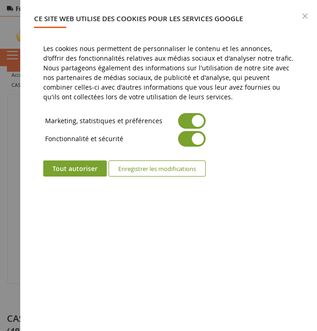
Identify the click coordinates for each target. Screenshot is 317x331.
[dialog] (168, 165)
